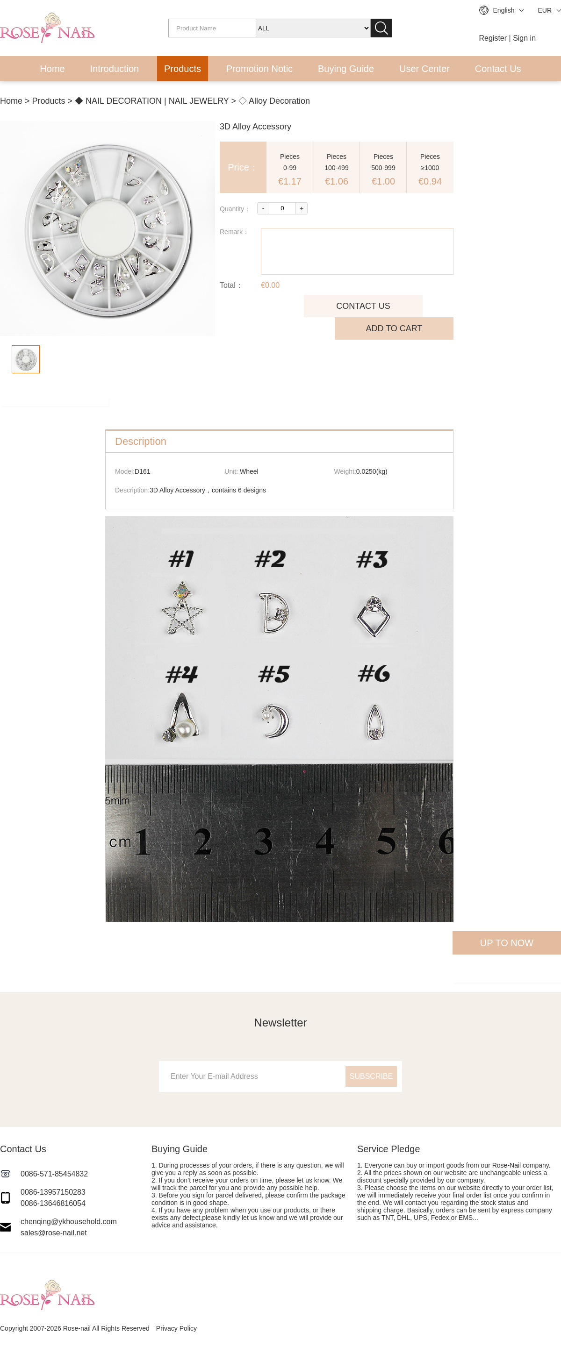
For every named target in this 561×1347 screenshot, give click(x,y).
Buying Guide (346, 69)
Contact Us (498, 69)
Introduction (114, 69)
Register (493, 38)
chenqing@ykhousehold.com (69, 1222)
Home (52, 69)
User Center (424, 69)
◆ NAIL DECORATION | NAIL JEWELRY (152, 101)
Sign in (524, 38)
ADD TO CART (394, 328)
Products (182, 69)
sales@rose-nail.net (54, 1233)
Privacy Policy (176, 1328)
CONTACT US (363, 306)
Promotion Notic (259, 69)
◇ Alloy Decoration (274, 101)
